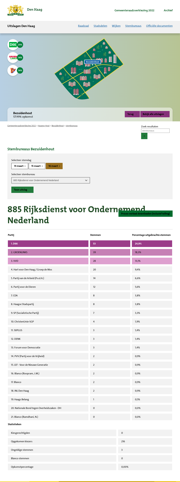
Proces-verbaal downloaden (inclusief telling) (145, 213)
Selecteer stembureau (23, 174)
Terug (130, 114)
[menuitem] (131, 10)
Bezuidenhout (58, 125)
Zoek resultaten (149, 126)
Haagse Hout (44, 125)
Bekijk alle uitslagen (155, 114)
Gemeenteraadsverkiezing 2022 (21, 125)
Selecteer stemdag (21, 160)
